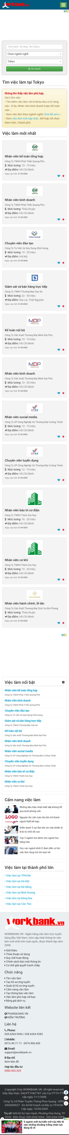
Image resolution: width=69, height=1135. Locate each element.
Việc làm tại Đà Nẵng (18, 886)
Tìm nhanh (34, 69)
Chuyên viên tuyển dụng (21, 460)
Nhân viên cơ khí (16, 560)
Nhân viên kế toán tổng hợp (24, 156)
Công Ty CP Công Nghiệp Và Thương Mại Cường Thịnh (30, 755)
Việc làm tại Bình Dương (20, 892)
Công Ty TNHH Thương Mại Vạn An (21, 725)
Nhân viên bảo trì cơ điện (22, 510)
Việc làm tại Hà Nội (17, 881)
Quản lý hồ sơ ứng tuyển (19, 985)
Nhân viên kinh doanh (20, 200)
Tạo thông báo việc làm (19, 993)
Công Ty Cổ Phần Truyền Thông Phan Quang (29, 1101)
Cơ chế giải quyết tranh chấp (22, 965)
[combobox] (34, 54)
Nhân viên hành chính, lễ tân (24, 603)
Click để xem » (52, 114)
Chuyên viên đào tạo (19, 243)
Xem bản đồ (11, 1061)
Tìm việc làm (12, 978)
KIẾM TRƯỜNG (16, 1017)
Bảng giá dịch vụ (14, 1000)
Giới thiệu (10, 950)
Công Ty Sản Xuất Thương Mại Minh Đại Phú (25, 735)
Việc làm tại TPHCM (18, 875)
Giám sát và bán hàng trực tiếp (26, 286)
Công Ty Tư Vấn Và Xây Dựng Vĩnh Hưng (24, 715)
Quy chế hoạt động (16, 957)
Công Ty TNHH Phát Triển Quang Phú (22, 695)
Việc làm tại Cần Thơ (18, 903)
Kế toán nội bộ (15, 330)
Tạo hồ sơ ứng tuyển (17, 982)
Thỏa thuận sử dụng (17, 954)
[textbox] (34, 46)
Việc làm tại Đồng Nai (18, 898)
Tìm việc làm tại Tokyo (23, 82)
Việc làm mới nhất (19, 133)
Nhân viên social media (21, 417)
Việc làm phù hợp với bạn (20, 996)
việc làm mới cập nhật (25, 118)
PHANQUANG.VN (17, 1013)
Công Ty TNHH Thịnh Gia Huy (19, 776)
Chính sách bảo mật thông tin (22, 961)
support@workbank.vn (17, 1052)
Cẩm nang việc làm (22, 799)
